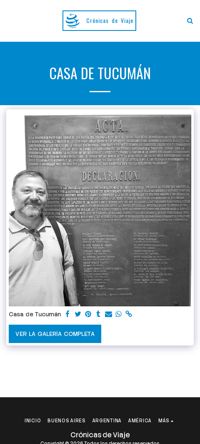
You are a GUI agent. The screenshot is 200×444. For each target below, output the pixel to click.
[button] (9, 20)
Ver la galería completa (54, 334)
